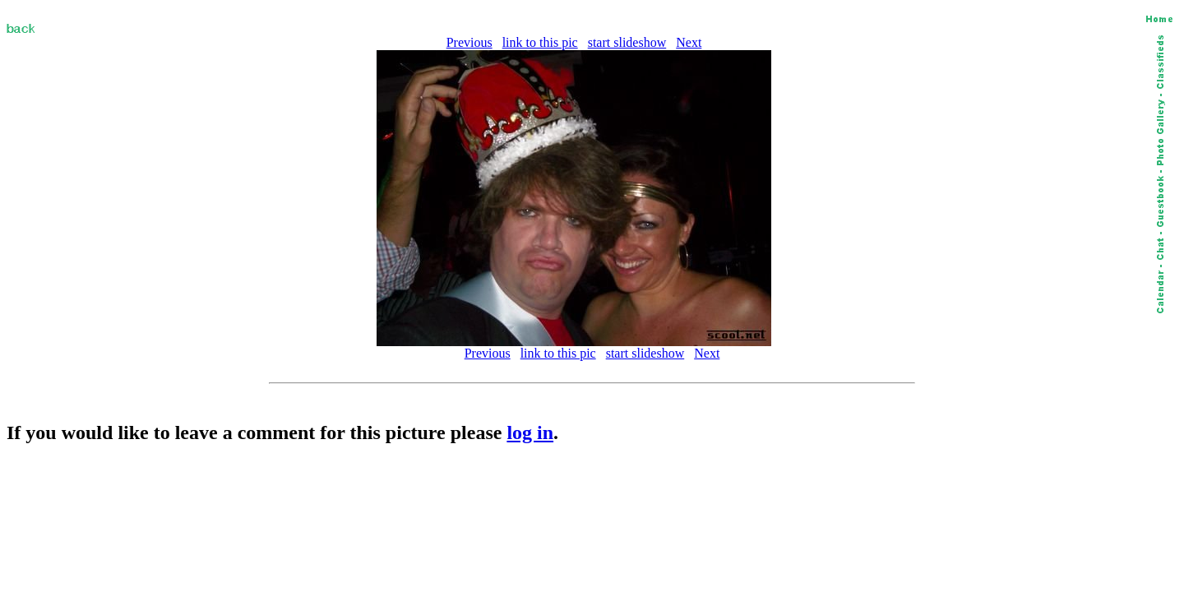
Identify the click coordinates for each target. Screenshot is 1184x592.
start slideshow (627, 42)
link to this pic (540, 42)
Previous (469, 42)
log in (529, 432)
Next (688, 42)
